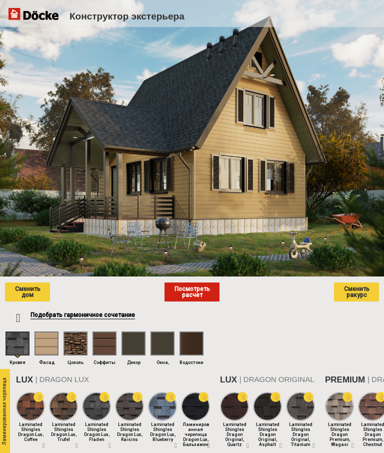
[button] (39, 397)
